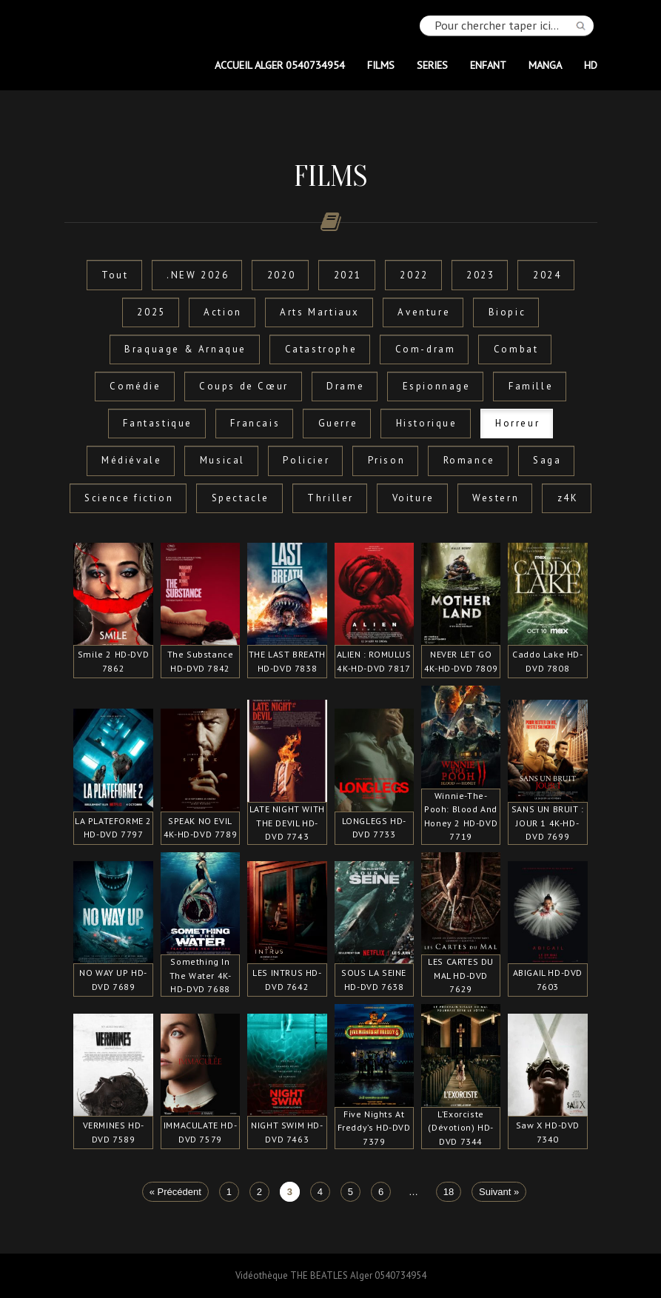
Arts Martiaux (320, 312)
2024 (547, 275)
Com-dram (425, 349)
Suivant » (499, 1191)
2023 (480, 275)
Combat (516, 349)
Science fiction (128, 498)
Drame (345, 386)
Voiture (413, 498)
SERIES (432, 65)
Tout (114, 275)
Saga (547, 460)
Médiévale (131, 460)
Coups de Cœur (244, 386)
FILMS (381, 65)
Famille (531, 386)
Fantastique (157, 423)
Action (223, 312)
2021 (348, 275)
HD (590, 65)
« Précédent (175, 1191)
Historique (426, 423)
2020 (281, 275)
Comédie (135, 386)
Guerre (338, 423)
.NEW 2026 (198, 275)
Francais (255, 423)
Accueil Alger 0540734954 (280, 65)
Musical (222, 460)
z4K (568, 498)
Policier (306, 460)
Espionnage (437, 386)
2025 (151, 312)
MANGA (545, 65)
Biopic (507, 312)
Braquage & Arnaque (185, 349)
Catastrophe (321, 349)
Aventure (423, 312)
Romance (469, 460)
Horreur (517, 423)
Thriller (330, 498)
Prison (387, 460)
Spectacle (240, 498)
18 (448, 1191)
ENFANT (488, 65)
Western (495, 498)
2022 (414, 275)
